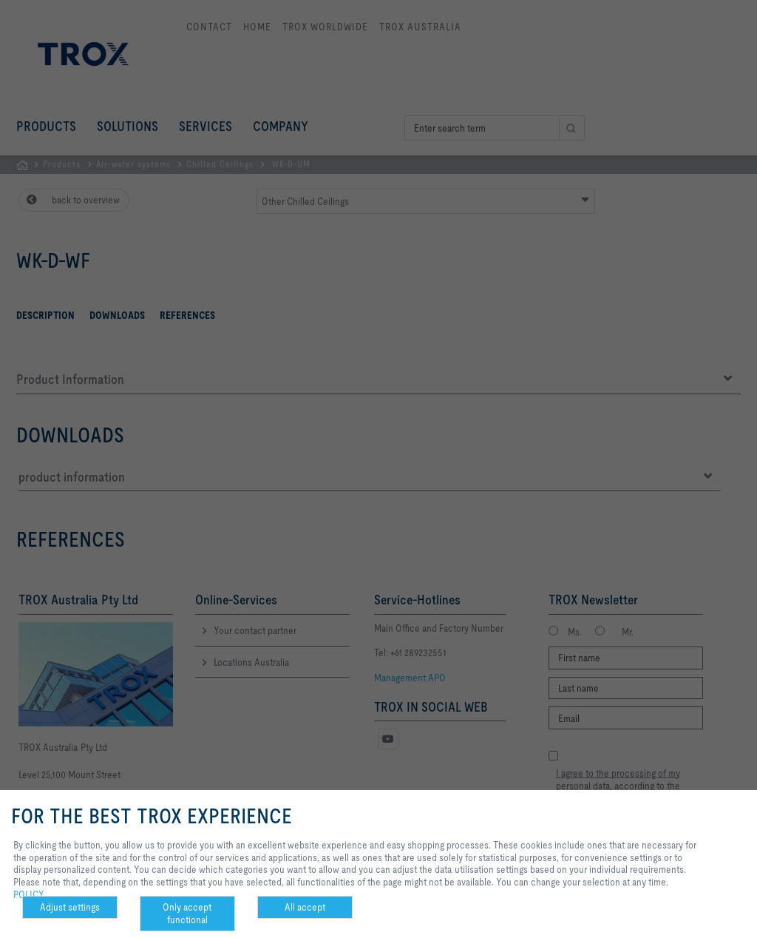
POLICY (28, 894)
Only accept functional (187, 913)
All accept (305, 907)
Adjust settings (70, 907)
